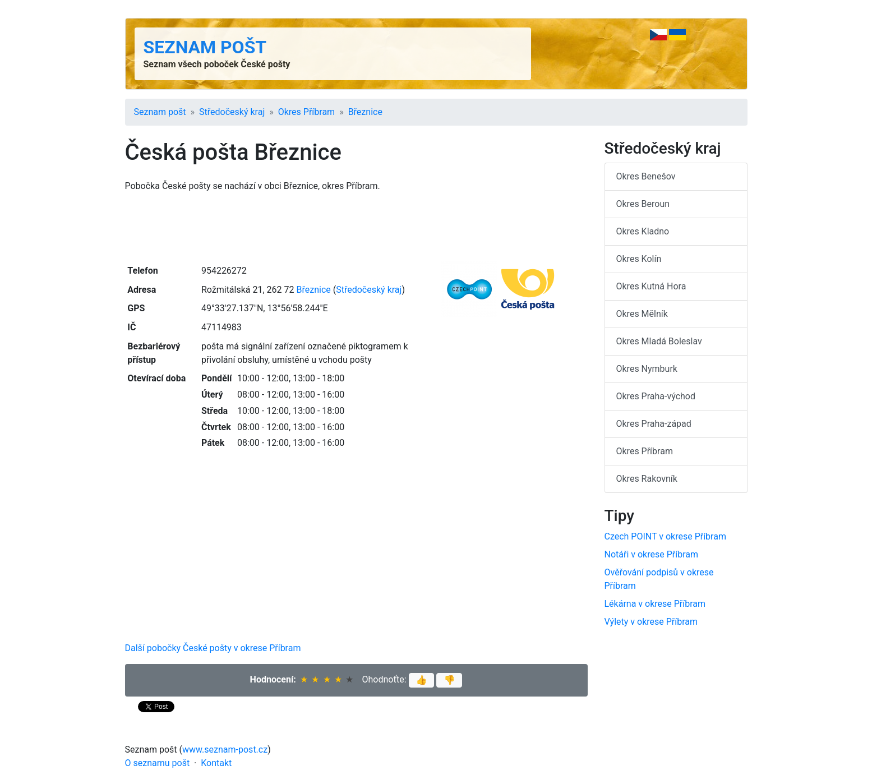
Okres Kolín (639, 258)
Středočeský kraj (232, 112)
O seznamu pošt (157, 763)
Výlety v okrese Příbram (651, 621)
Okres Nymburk (646, 368)
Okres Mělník (642, 313)
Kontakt (216, 763)
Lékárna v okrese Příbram (655, 603)
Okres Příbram (306, 112)
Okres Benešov (646, 176)
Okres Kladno (643, 231)
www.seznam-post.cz (224, 749)
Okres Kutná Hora (651, 286)
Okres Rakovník (646, 478)
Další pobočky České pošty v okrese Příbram (213, 648)
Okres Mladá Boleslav (659, 341)
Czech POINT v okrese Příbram (665, 536)
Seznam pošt (205, 47)
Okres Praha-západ (653, 423)
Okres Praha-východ (656, 396)
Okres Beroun (643, 204)
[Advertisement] (356, 227)
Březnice (365, 112)
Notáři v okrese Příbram (651, 554)
